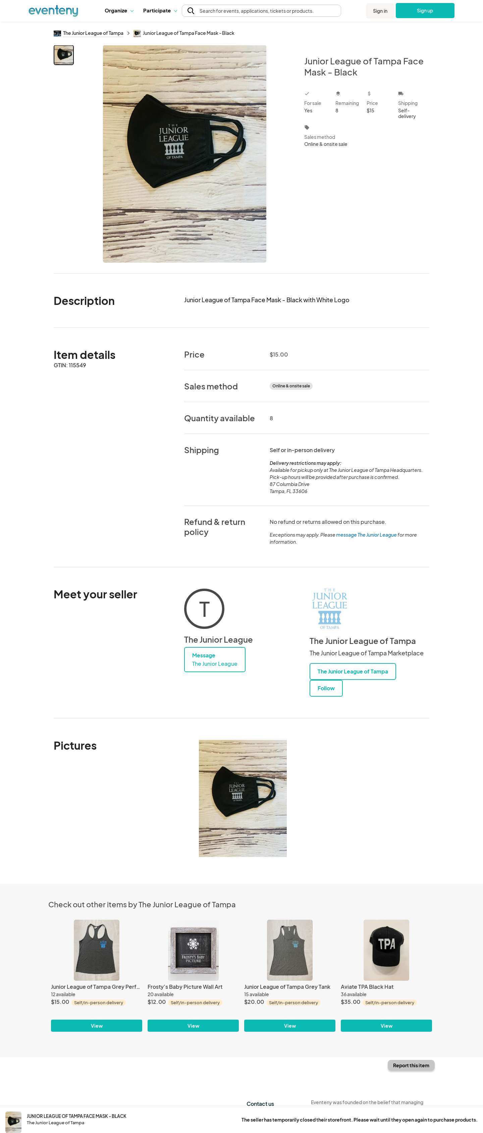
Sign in (380, 11)
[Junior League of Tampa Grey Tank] (289, 950)
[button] (119, 10)
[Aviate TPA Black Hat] (386, 950)
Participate (160, 10)
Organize (119, 10)
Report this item (411, 1065)
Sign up (425, 10)
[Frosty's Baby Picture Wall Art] (193, 950)
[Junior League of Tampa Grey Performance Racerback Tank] (96, 950)
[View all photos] (184, 154)
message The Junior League (366, 535)
